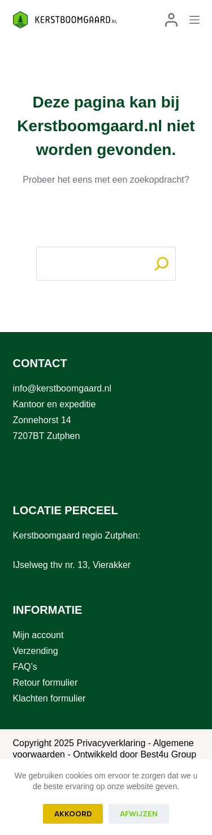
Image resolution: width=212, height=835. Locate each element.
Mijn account (38, 635)
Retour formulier (45, 682)
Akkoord (73, 813)
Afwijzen (139, 813)
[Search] (161, 263)
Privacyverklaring (110, 743)
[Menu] (194, 20)
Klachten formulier (49, 698)
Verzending (35, 651)
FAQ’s (25, 667)
